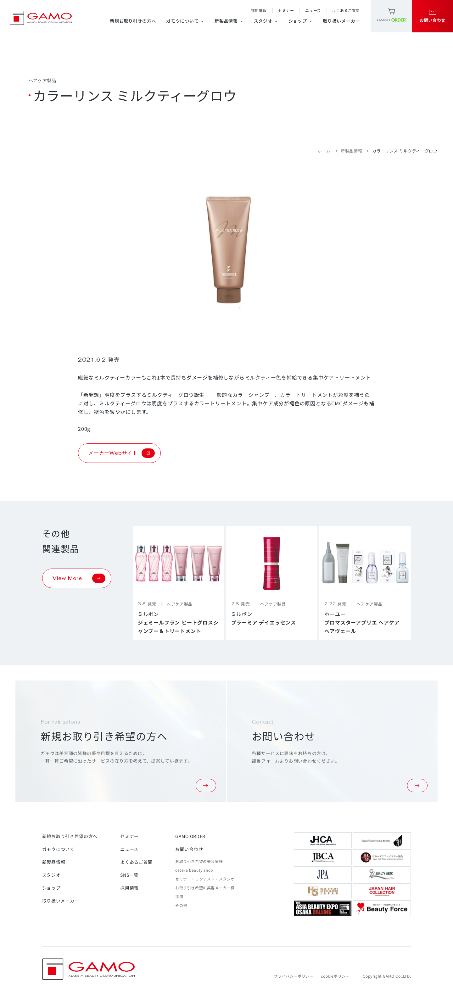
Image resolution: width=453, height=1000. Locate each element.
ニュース (313, 10)
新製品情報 (229, 21)
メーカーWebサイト (121, 453)
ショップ (300, 21)
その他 (181, 905)
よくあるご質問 (346, 10)
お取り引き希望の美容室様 (199, 861)
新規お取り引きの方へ (133, 21)
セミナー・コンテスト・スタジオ (205, 878)
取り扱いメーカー (341, 21)
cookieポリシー (335, 976)
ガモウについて (185, 21)
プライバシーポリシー (293, 976)
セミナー (286, 10)
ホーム (324, 151)
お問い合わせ (189, 849)
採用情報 (259, 10)
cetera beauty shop (194, 870)
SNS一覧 (129, 875)
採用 (179, 896)
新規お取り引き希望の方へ (70, 836)
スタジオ (266, 21)
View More (79, 578)
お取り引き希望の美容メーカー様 (205, 887)
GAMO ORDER (190, 836)
